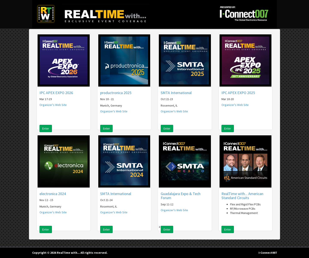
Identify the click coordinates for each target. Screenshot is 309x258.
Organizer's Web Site (53, 105)
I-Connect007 (268, 253)
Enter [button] (45, 128)
